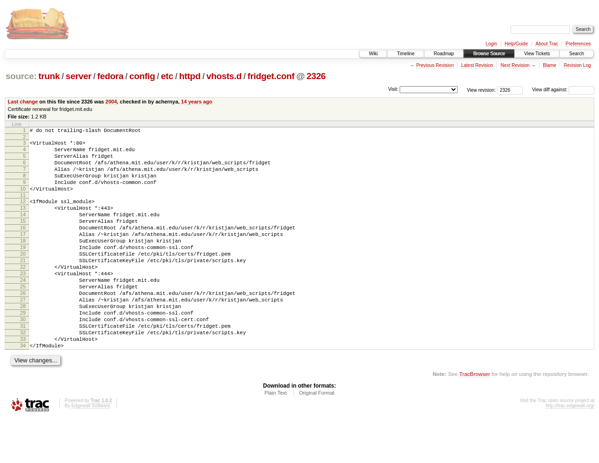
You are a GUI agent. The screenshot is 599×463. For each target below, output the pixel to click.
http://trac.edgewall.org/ (570, 450)
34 (23, 389)
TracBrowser (474, 419)
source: (21, 76)
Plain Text (275, 438)
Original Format (317, 438)
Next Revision (515, 65)
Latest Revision (477, 65)
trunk (49, 76)
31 (23, 365)
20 (23, 277)
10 (23, 200)
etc (167, 76)
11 (23, 208)
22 (23, 293)
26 (23, 325)
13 (23, 222)
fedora (110, 76)
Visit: (393, 89)
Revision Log (577, 65)
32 (23, 373)
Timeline (405, 53)
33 (23, 381)
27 (23, 333)
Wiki (373, 53)
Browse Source (489, 53)
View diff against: (563, 89)
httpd (190, 76)
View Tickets (537, 53)
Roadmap (444, 53)
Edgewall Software (90, 450)
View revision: (481, 89)
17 (23, 254)
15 (23, 238)
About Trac (546, 43)
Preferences (578, 43)
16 (23, 246)
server (78, 76)
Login (491, 43)
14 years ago (196, 101)
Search (576, 53)
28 (23, 341)
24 (23, 309)
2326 (316, 76)
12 (23, 214)
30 (23, 357)
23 (23, 301)
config (142, 76)
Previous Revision (434, 65)
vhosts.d (223, 76)
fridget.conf (271, 76)
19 (23, 269)
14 (23, 230)
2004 (111, 101)
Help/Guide (516, 43)
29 (23, 349)
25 (23, 317)
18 (23, 262)
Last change (23, 101)
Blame (549, 65)
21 (23, 285)
